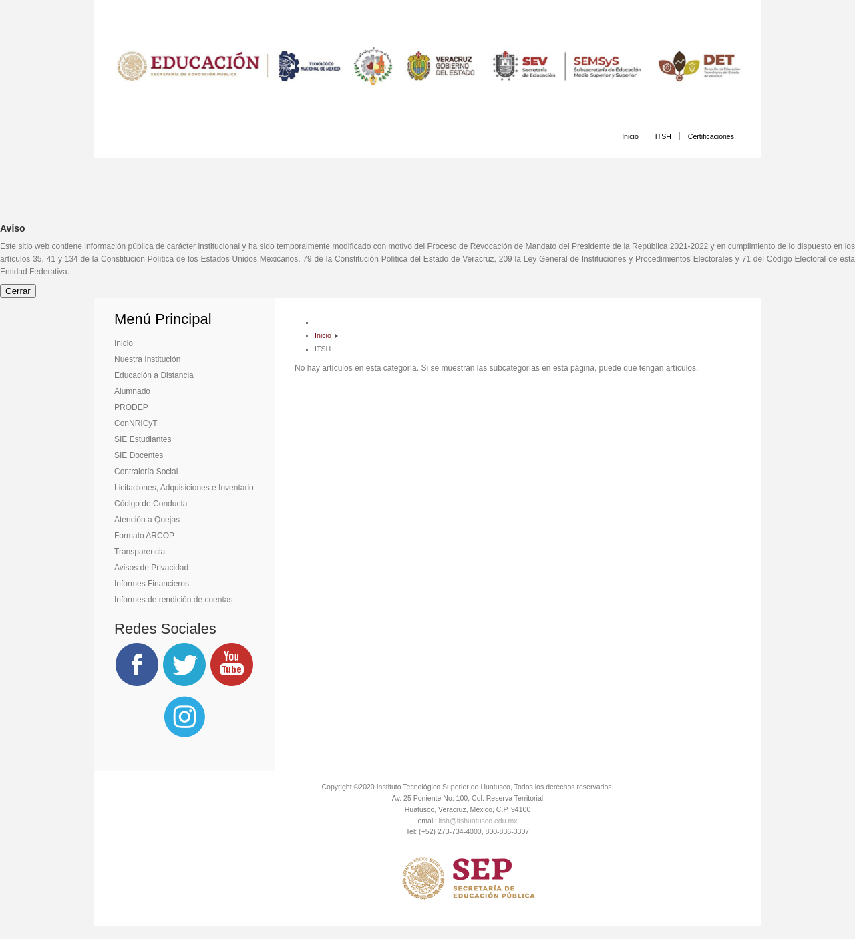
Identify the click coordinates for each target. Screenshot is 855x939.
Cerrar (18, 291)
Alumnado (132, 391)
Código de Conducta (150, 503)
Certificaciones (711, 136)
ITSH (663, 136)
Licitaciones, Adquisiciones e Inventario (184, 487)
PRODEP (131, 407)
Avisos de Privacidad (151, 567)
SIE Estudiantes (142, 439)
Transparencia (139, 551)
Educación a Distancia (154, 375)
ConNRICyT (136, 423)
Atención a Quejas (147, 519)
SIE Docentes (138, 455)
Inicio (630, 136)
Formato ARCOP (144, 535)
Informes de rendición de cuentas (173, 599)
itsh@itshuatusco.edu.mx (478, 821)
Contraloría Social (146, 471)
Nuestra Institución (147, 359)
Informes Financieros (151, 583)
